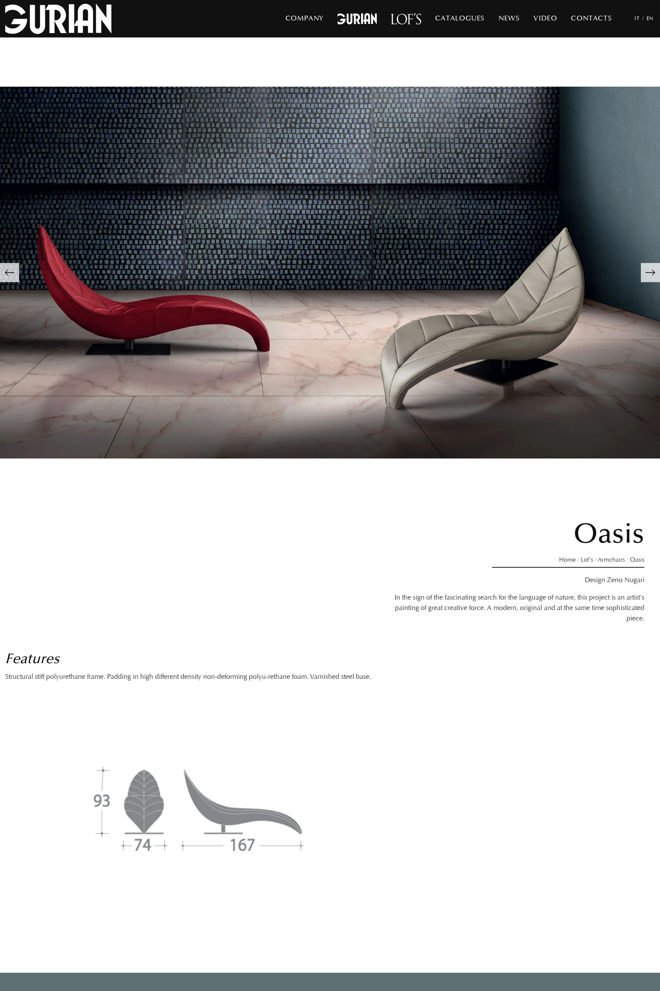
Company (304, 18)
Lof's (587, 559)
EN (650, 18)
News (509, 18)
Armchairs (611, 559)
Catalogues (460, 18)
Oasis (637, 559)
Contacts (591, 18)
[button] (9, 272)
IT (637, 18)
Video (545, 18)
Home (567, 559)
